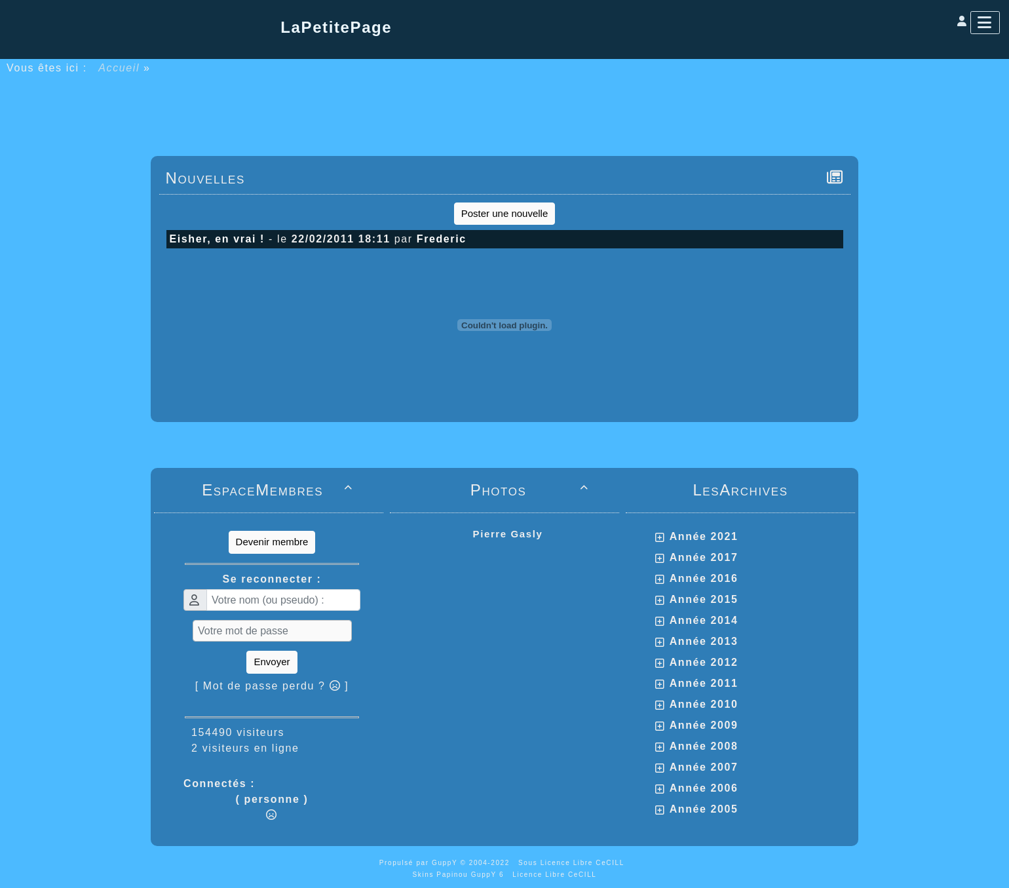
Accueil (119, 67)
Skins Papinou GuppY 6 (461, 874)
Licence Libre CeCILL (554, 874)
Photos (531, 490)
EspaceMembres (279, 490)
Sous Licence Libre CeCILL (572, 862)
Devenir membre (272, 541)
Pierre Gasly (508, 533)
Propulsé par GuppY (420, 862)
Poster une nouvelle (504, 213)
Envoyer (272, 661)
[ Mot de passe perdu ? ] (272, 685)
